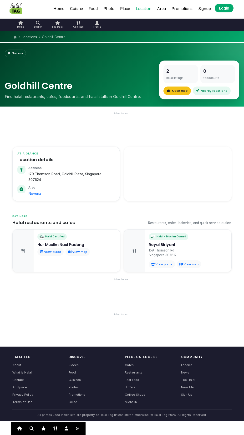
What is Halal (22, 372)
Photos (74, 387)
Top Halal (188, 380)
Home (58, 8)
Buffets (130, 387)
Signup (204, 8)
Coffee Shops (135, 394)
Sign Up (186, 394)
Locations (29, 37)
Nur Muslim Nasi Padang (60, 244)
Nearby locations (211, 90)
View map (77, 252)
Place (125, 8)
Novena (34, 193)
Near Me (187, 387)
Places (74, 365)
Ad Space (19, 387)
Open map (177, 90)
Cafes (129, 365)
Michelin (131, 402)
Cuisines (75, 380)
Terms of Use (22, 402)
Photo (108, 8)
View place (50, 252)
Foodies (187, 365)
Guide (73, 402)
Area (161, 8)
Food (93, 8)
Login (224, 8)
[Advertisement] (122, 128)
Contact (18, 380)
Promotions (182, 8)
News (185, 372)
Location (143, 8)
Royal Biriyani (162, 244)
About (16, 365)
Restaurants (133, 372)
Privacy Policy (22, 394)
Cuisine (76, 8)
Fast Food (132, 380)
